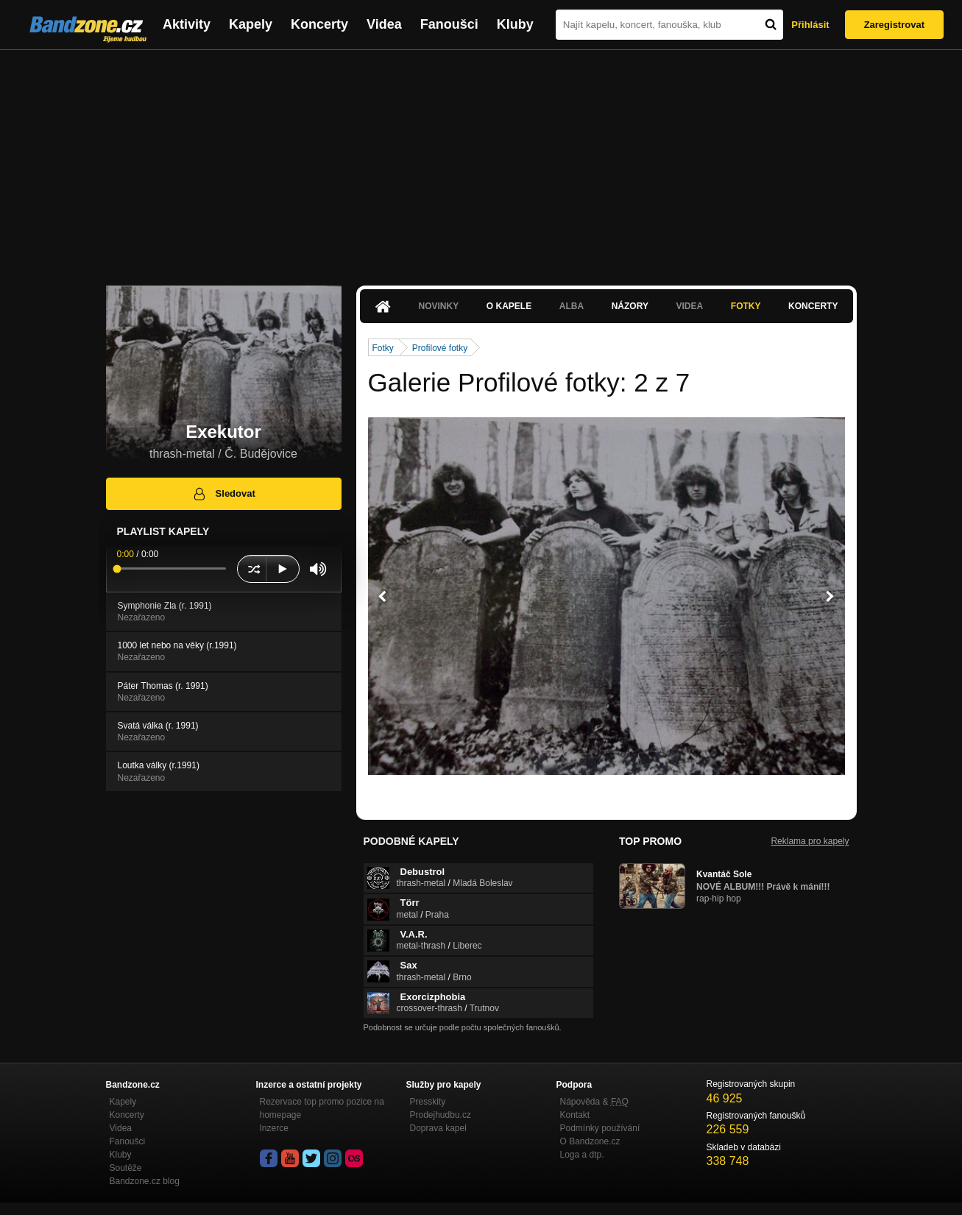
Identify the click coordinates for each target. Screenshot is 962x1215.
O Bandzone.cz (590, 1141)
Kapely (250, 24)
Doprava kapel (438, 1128)
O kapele (509, 306)
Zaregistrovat (894, 24)
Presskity (428, 1102)
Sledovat (223, 494)
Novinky (439, 306)
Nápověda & (594, 1102)
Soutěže (126, 1168)
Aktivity (187, 24)
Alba (571, 306)
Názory (630, 306)
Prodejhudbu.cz (440, 1115)
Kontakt (575, 1115)
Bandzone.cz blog (145, 1181)
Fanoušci (449, 24)
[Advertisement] (481, 160)
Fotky (746, 306)
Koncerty (319, 24)
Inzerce (274, 1128)
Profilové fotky (439, 348)
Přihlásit (810, 24)
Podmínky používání (600, 1128)
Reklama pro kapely (810, 841)
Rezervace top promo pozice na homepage (322, 1108)
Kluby (515, 24)
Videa (384, 24)
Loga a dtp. (582, 1155)
